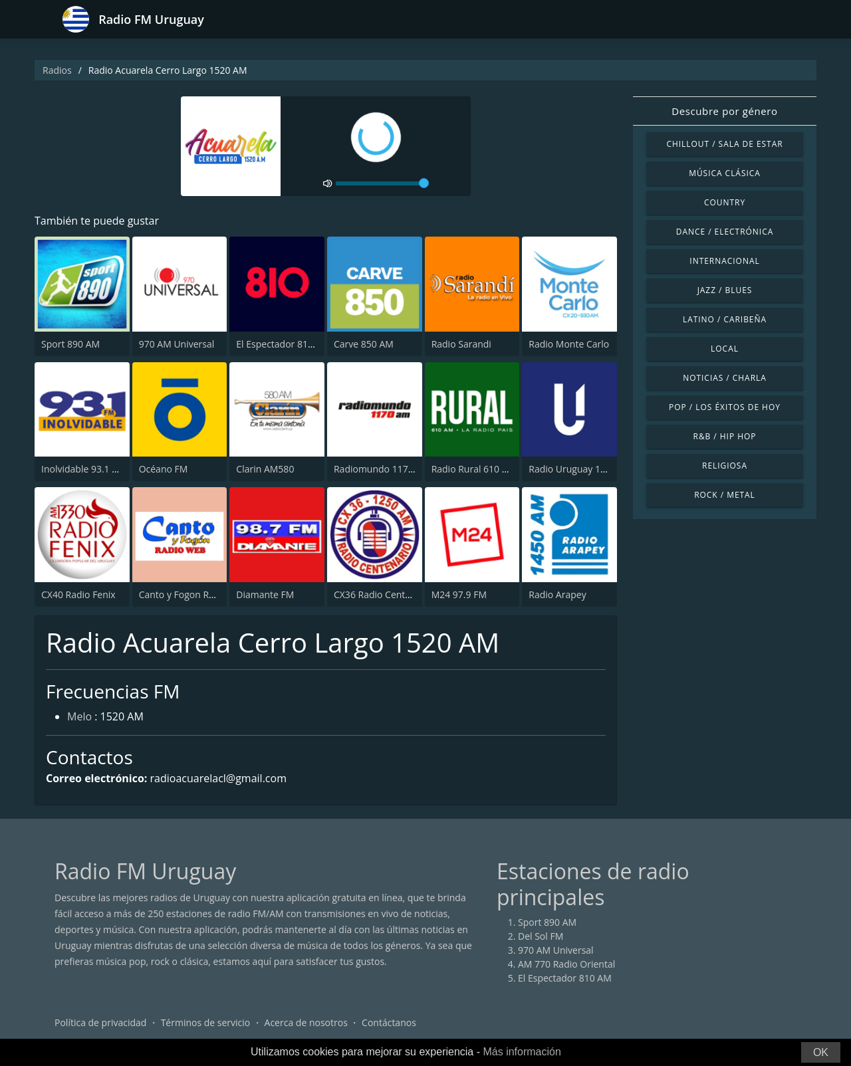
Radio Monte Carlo (569, 344)
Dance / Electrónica (724, 231)
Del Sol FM (540, 936)
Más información (521, 1051)
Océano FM (163, 469)
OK (820, 1052)
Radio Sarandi (461, 344)
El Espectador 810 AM (283, 344)
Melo (79, 716)
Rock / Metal (724, 494)
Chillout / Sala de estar (724, 144)
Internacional (724, 260)
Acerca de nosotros (306, 1022)
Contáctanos (389, 1022)
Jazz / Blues (725, 290)
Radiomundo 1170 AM (382, 469)
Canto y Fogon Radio (183, 594)
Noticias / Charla (725, 377)
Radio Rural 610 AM (474, 469)
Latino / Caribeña (725, 319)
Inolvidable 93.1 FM (83, 469)
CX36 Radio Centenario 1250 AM (403, 594)
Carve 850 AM (364, 344)
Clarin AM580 (265, 469)
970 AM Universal (177, 344)
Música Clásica (725, 173)
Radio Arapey (557, 594)
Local (725, 348)
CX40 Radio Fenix (78, 594)
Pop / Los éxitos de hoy (725, 407)
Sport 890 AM (70, 344)
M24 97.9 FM (459, 594)
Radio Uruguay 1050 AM (581, 469)
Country (724, 202)
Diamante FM (265, 594)
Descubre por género (724, 111)
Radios (57, 70)
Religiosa (724, 465)
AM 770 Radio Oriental (566, 964)
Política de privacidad (100, 1022)
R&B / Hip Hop (725, 436)
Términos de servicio (206, 1022)
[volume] (382, 183)
